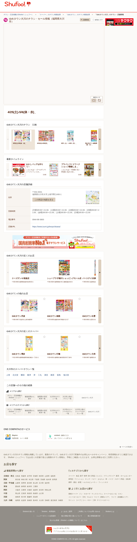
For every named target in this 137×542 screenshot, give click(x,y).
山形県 (47, 476)
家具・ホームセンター (124, 476)
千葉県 (37, 479)
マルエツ (90, 497)
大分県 (41, 500)
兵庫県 (23, 490)
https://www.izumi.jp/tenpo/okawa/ (46, 227)
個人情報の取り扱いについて (71, 516)
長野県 (23, 483)
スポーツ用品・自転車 (123, 479)
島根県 (35, 493)
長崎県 (29, 500)
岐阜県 (29, 486)
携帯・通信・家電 (74, 482)
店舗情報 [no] (85, 19)
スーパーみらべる (110, 494)
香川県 (23, 497)
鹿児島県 (54, 500)
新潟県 (29, 483)
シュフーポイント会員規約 (46, 516)
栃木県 (48, 479)
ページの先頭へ (126, 447)
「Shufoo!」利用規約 (47, 511)
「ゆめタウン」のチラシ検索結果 (78, 15)
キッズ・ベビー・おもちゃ (94, 479)
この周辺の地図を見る (44, 200)
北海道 (17, 476)
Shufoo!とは (110, 511)
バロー (89, 500)
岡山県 (17, 493)
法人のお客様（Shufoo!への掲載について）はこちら (68, 520)
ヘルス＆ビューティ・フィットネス (95, 482)
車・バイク (109, 479)
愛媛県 (29, 497)
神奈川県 (24, 479)
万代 (84, 497)
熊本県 (35, 500)
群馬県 (54, 479)
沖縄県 (60, 500)
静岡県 (23, 486)
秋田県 (41, 476)
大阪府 (17, 490)
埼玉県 (31, 479)
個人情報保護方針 (94, 516)
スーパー (71, 476)
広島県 (23, 493)
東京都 (17, 479)
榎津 (29, 375)
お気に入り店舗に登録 (97, 19)
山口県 (41, 493)
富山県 (35, 483)
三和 (94, 500)
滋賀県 (35, 490)
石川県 (41, 483)
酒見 (46, 375)
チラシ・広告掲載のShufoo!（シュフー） (18, 15)
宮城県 (35, 476)
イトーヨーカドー (74, 497)
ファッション (79, 479)
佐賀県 (23, 500)
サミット (71, 500)
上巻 (8, 375)
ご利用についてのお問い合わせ (89, 511)
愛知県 (17, 486)
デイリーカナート (103, 500)
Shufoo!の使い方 (29, 511)
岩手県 (29, 476)
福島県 (53, 476)
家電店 (70, 479)
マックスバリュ (97, 494)
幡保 (23, 375)
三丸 (40, 375)
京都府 (29, 490)
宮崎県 (47, 500)
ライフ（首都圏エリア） (120, 497)
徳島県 (17, 497)
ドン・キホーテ (84, 494)
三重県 (35, 486)
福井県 (47, 483)
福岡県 (17, 500)
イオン (120, 494)
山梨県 (17, 483)
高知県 (35, 497)
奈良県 (41, 490)
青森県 (23, 476)
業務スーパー (73, 494)
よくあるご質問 (66, 511)
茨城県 (42, 479)
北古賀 (15, 375)
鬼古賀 (66, 375)
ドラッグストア (109, 476)
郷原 (52, 375)
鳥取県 (29, 493)
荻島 (59, 375)
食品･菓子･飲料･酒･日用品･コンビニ (89, 476)
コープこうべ (81, 500)
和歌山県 (48, 490)
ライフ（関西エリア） (102, 497)
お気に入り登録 (44, 299)
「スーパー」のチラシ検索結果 (49, 15)
